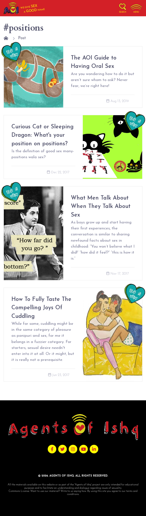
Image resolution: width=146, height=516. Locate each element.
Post (22, 38)
